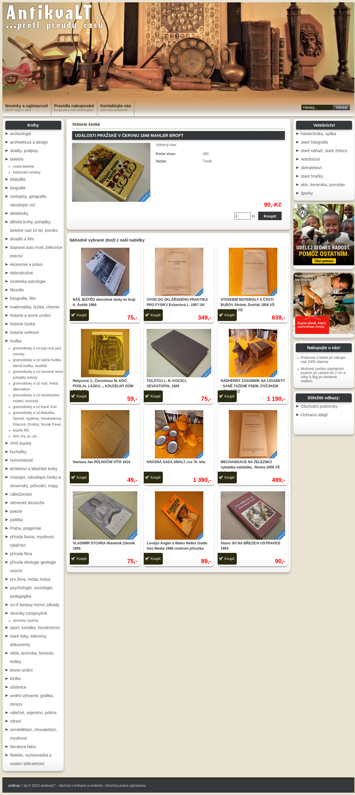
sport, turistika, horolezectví (35, 627)
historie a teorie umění (30, 315)
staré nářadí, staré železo (324, 150)
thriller (15, 678)
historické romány (26, 172)
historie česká (22, 324)
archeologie (20, 133)
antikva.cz (17, 786)
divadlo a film (22, 239)
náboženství (21, 494)
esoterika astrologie (27, 281)
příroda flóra (21, 553)
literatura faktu (23, 746)
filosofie (17, 290)
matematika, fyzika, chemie (35, 307)
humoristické (21, 460)
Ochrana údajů (314, 414)
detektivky (19, 213)
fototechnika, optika (318, 133)
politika (16, 519)
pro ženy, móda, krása (30, 579)
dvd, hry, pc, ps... (26, 436)
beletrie (16, 159)
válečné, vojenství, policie (33, 712)
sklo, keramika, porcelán (323, 184)
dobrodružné (21, 273)
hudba (15, 341)
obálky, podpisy (24, 150)
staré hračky (312, 176)
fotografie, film (23, 298)
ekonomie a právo (26, 264)
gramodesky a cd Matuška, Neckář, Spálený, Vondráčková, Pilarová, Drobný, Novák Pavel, (37, 419)
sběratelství (311, 167)
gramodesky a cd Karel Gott (35, 407)
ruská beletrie (23, 166)
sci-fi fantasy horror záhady (34, 604)
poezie (16, 511)
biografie (18, 188)
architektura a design (29, 142)
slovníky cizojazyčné (28, 613)
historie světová (24, 332)
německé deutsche (27, 502)
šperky (307, 193)
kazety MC (21, 430)
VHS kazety (20, 443)
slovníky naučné (25, 621)
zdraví (15, 721)
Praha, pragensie (25, 528)
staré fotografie (314, 142)
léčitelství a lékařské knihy (34, 468)
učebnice (18, 687)
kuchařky (18, 451)
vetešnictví (310, 159)
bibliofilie (18, 179)
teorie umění (21, 670)
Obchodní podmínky (319, 406)
